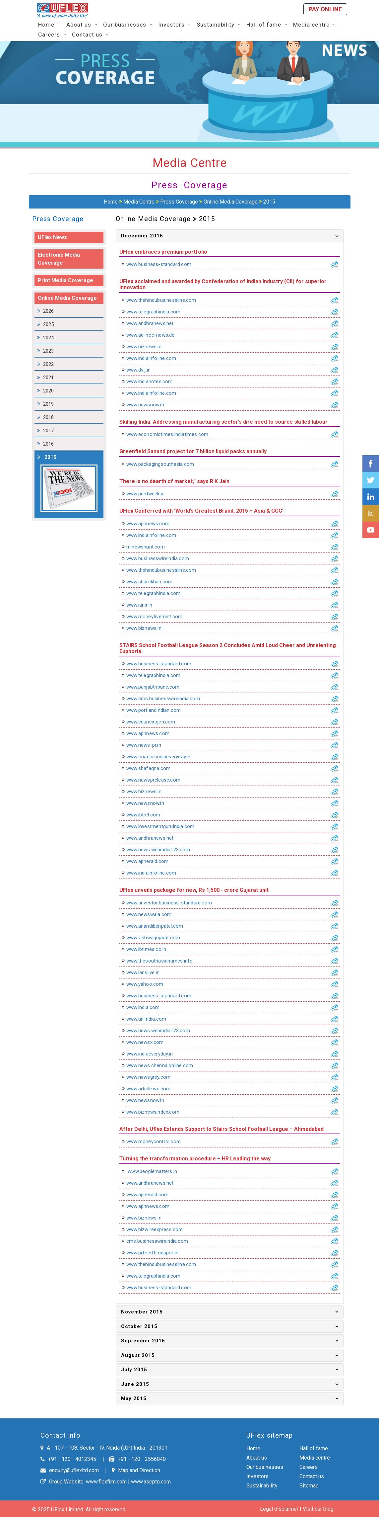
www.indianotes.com (153, 381)
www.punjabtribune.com (157, 687)
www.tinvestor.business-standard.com (173, 903)
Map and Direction (136, 1470)
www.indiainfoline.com (155, 358)
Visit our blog (318, 1509)
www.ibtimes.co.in (150, 949)
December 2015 (142, 236)
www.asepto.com (151, 1481)
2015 (269, 202)
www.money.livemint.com (158, 617)
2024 (48, 338)
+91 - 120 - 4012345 (68, 1459)
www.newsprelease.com (157, 780)
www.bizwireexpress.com (158, 1229)
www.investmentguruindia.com (164, 826)
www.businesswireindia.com (161, 558)
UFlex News (52, 237)
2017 (48, 431)
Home (111, 202)
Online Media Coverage (231, 202)
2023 (48, 351)
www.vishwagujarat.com (157, 938)
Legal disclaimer (279, 1509)
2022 (48, 364)
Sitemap (309, 1485)
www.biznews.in (148, 347)
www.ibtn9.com (147, 815)
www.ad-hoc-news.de (154, 335)
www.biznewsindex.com (157, 1112)
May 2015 (134, 1398)
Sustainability (262, 1485)
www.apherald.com (151, 861)
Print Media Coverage (65, 280)
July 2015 (134, 1370)
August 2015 (138, 1355)
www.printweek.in (149, 494)
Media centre (314, 1458)
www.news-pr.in (147, 745)
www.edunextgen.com (155, 722)
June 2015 (135, 1384)
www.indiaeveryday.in (153, 1054)
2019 (48, 404)
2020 (48, 391)
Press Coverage (179, 202)
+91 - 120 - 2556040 (137, 1459)
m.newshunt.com (149, 547)
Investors (257, 1476)
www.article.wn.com (152, 1089)
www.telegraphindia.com (157, 312)
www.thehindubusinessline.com (165, 300)
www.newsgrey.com (152, 1077)
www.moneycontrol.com (157, 1141)
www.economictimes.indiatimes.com (171, 434)
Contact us (311, 1476)
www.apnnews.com (152, 524)
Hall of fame (313, 1448)
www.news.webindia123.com (162, 850)
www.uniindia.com (150, 1019)
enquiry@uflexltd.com (69, 1470)
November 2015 (142, 1312)
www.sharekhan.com (153, 582)
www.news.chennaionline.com (163, 1065)
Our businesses (264, 1467)
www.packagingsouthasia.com (164, 464)
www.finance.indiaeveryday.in (162, 757)
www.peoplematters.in (155, 1171)
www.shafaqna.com (152, 768)
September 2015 (143, 1341)
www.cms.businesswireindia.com (167, 699)
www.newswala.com (153, 914)
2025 (48, 324)
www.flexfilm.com (106, 1481)
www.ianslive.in (147, 972)
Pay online (325, 9)
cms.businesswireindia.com (161, 1241)
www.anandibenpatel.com (158, 926)
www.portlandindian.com (157, 710)
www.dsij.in (142, 370)
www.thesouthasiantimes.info (163, 961)
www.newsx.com (149, 1042)
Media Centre (139, 202)
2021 (48, 377)
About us (256, 1458)
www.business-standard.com (163, 264)
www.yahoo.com (149, 984)
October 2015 (139, 1326)
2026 (48, 311)
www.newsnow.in (149, 405)
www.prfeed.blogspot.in (156, 1253)
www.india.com (147, 1007)
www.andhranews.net (154, 323)
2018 (48, 417)
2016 (48, 444)
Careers (308, 1467)
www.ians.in (143, 605)
